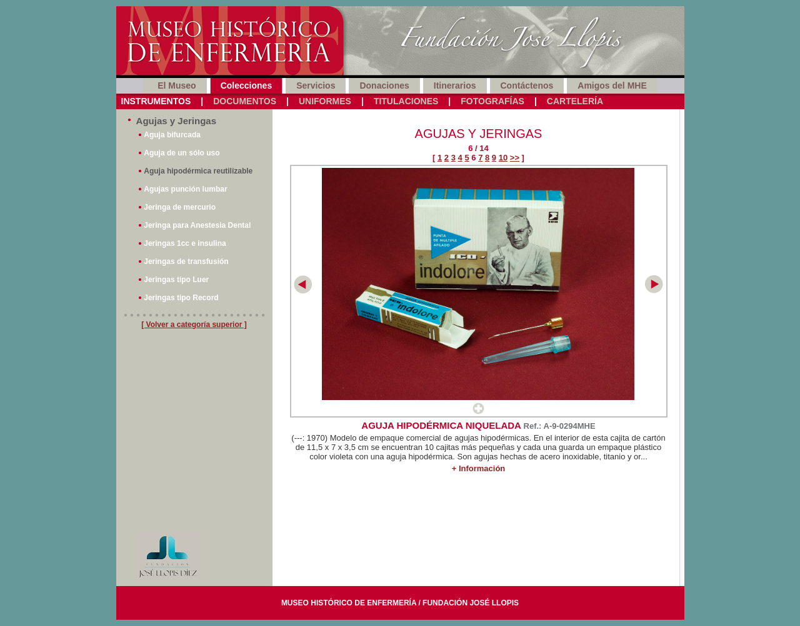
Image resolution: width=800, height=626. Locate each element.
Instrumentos (156, 101)
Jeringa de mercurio (180, 207)
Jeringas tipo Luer (176, 279)
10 (503, 157)
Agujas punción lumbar (185, 189)
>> (514, 157)
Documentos (244, 101)
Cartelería (575, 101)
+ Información (479, 468)
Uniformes (325, 101)
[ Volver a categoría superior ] (194, 324)
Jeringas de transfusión (186, 261)
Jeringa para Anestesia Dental (197, 225)
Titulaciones (406, 101)
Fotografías (492, 101)
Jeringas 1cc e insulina (185, 243)
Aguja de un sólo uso (181, 153)
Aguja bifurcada (172, 134)
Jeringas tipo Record (181, 297)
